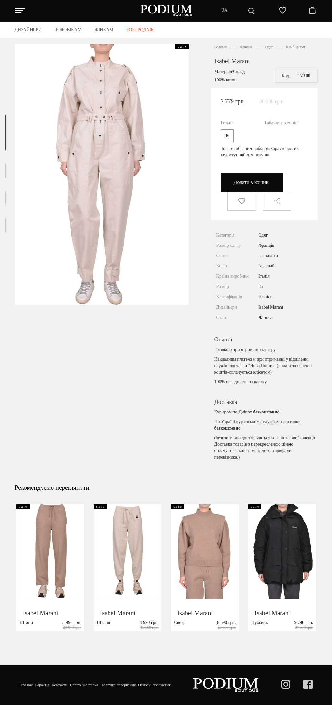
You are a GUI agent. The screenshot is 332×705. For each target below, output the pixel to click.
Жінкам (246, 47)
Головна (221, 47)
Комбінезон (295, 47)
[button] (5, 132)
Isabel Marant (232, 61)
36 (227, 135)
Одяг (269, 47)
